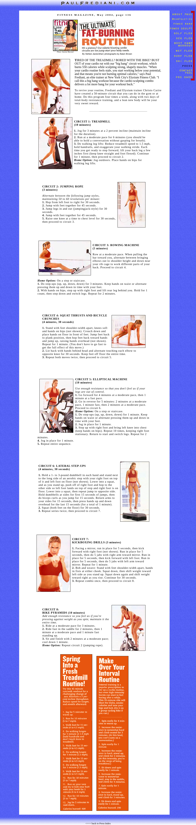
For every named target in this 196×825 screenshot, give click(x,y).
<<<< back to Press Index (98, 823)
